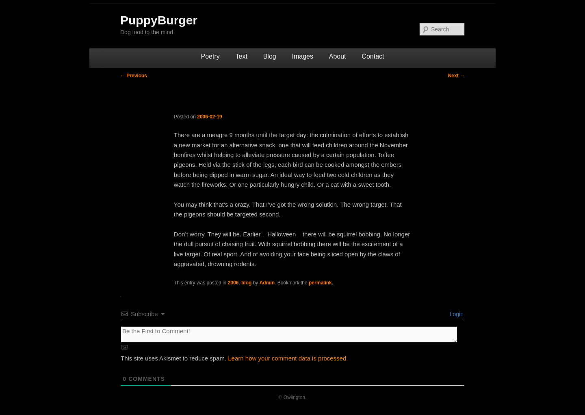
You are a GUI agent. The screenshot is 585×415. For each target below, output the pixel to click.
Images (302, 56)
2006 (233, 283)
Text (241, 56)
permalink (320, 283)
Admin (267, 283)
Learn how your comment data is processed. (288, 358)
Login (456, 314)
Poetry (210, 56)
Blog (269, 56)
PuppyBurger (158, 20)
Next (456, 76)
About (337, 56)
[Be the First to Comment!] (289, 334)
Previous (133, 76)
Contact (373, 56)
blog (246, 283)
